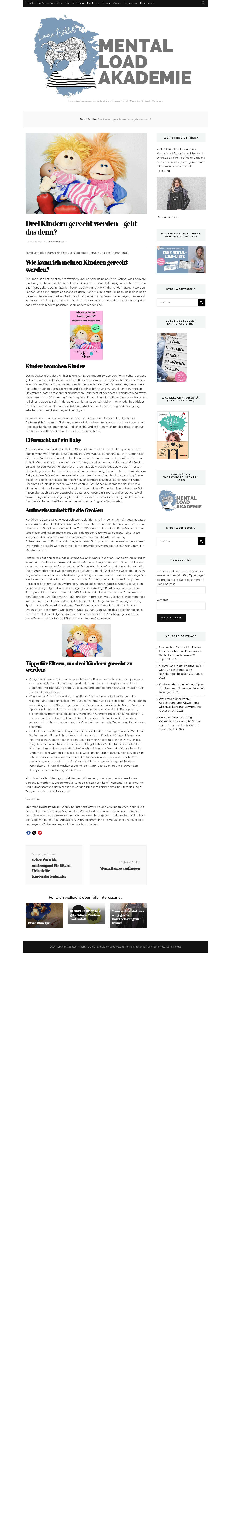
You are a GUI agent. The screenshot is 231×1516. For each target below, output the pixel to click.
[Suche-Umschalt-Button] (203, 2)
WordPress (159, 946)
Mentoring (93, 3)
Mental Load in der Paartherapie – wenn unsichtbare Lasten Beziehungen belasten (181, 669)
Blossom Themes (124, 946)
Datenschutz (147, 3)
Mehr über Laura (167, 217)
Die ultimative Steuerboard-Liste (44, 3)
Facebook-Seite (58, 811)
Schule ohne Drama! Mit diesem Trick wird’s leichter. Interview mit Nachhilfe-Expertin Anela (181, 651)
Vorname (163, 599)
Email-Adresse (166, 584)
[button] (28, 833)
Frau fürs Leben (75, 3)
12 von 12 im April (39, 923)
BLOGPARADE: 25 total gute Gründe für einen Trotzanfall (85, 915)
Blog (105, 3)
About (116, 3)
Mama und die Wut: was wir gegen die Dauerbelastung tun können (128, 917)
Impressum (130, 3)
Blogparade (80, 252)
